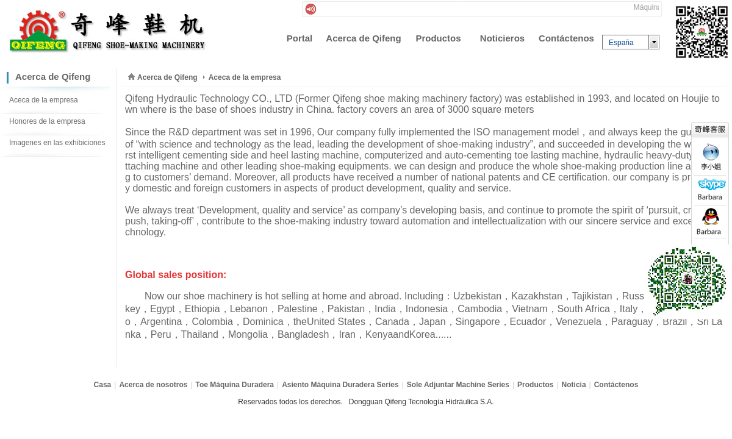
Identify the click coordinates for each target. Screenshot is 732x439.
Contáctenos (616, 384)
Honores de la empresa (47, 121)
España (621, 42)
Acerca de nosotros (153, 384)
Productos (535, 384)
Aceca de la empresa (43, 100)
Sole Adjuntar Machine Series (458, 384)
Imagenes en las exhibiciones (57, 142)
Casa (103, 384)
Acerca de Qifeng (167, 77)
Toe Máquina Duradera (235, 384)
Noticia (574, 384)
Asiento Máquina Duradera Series (340, 384)
